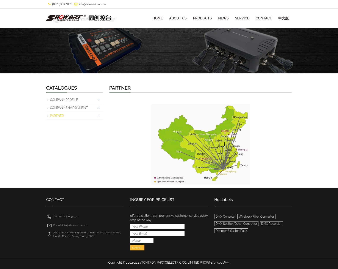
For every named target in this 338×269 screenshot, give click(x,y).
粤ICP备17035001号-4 (215, 262)
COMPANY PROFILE (64, 99)
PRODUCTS (202, 18)
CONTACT (264, 18)
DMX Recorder (271, 223)
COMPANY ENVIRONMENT (69, 107)
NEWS (223, 18)
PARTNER (57, 115)
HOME (157, 18)
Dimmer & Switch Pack (231, 231)
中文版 (283, 18)
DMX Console (225, 216)
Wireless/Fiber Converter (256, 216)
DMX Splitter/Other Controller (236, 223)
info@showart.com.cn (92, 4)
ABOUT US (178, 18)
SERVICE (242, 18)
